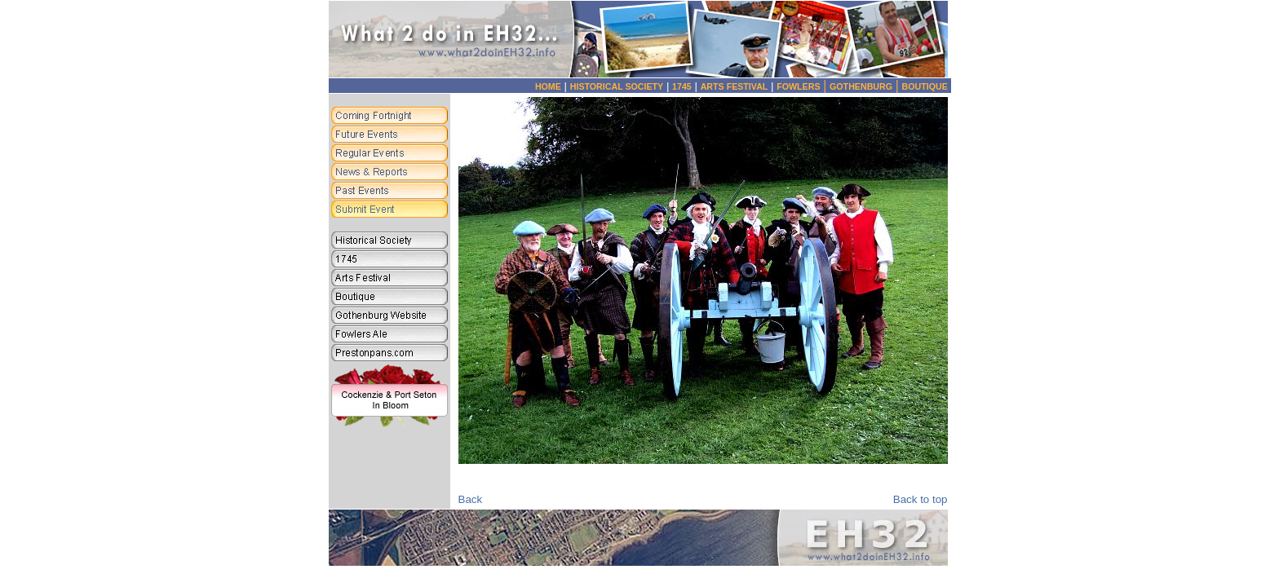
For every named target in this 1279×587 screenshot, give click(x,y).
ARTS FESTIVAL (734, 86)
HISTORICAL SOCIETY (616, 86)
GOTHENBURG (866, 86)
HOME (548, 86)
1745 (682, 86)
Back (470, 499)
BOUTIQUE (925, 86)
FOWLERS (803, 86)
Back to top (920, 499)
